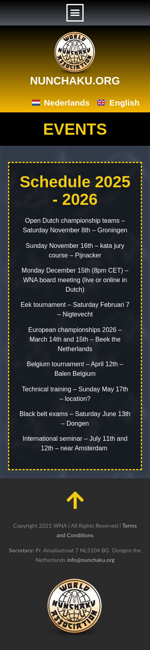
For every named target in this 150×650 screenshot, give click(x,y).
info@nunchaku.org (91, 559)
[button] (75, 13)
